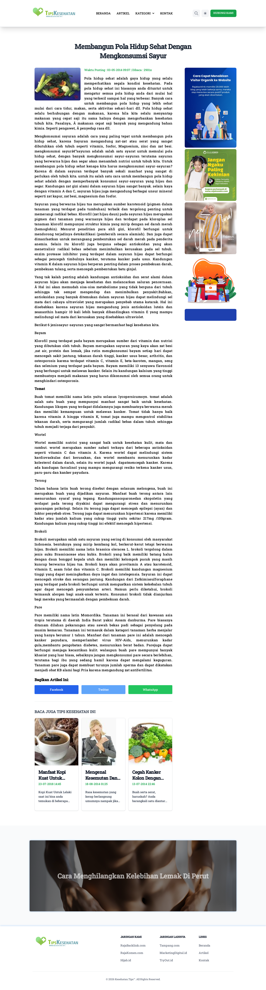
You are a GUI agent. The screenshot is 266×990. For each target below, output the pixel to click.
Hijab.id (125, 960)
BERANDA (103, 13)
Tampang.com (170, 945)
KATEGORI (144, 13)
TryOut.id (166, 960)
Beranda (204, 945)
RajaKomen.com (131, 953)
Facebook (56, 689)
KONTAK (166, 13)
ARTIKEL (123, 13)
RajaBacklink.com (133, 945)
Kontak (204, 960)
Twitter (103, 689)
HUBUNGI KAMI (223, 13)
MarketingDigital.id (173, 953)
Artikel (204, 953)
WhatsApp (150, 689)
